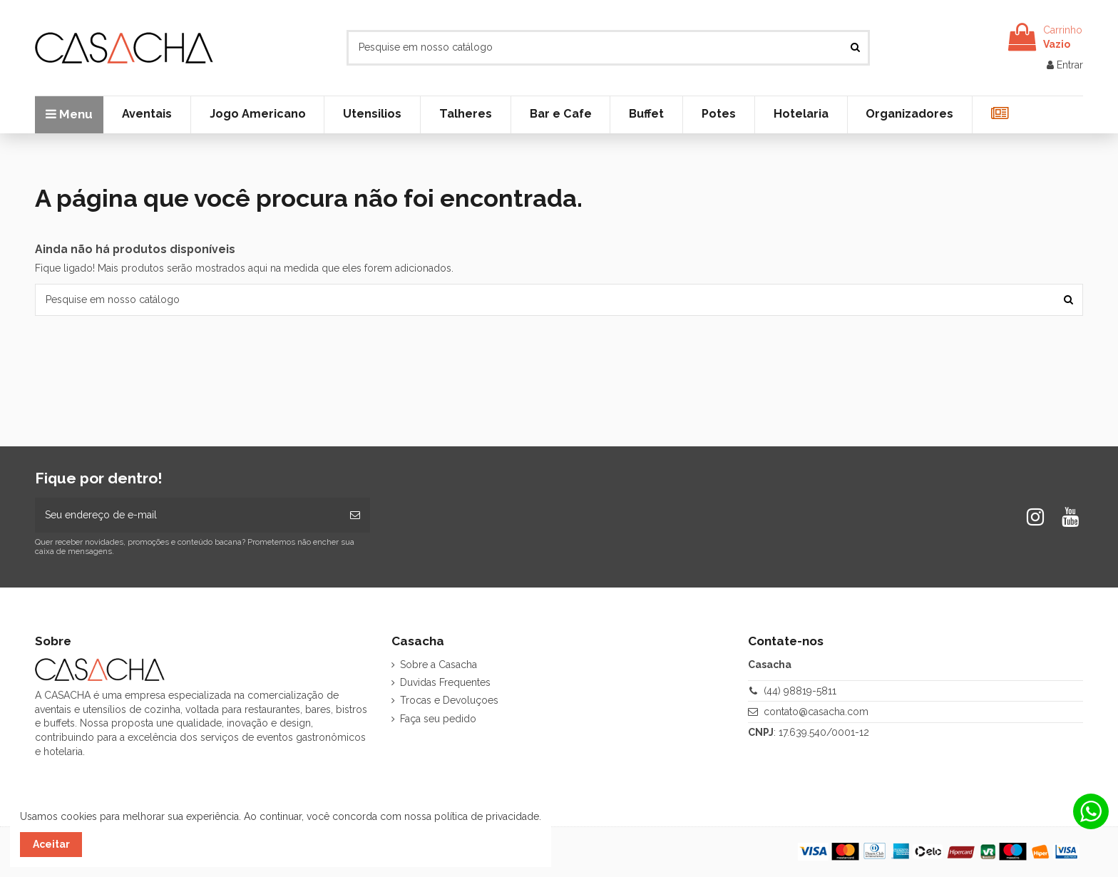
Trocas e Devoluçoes (449, 700)
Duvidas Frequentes (445, 682)
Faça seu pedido (438, 718)
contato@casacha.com (816, 711)
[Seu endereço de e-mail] (187, 515)
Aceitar (51, 844)
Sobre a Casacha (438, 664)
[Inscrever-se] (355, 515)
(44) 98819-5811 (800, 691)
